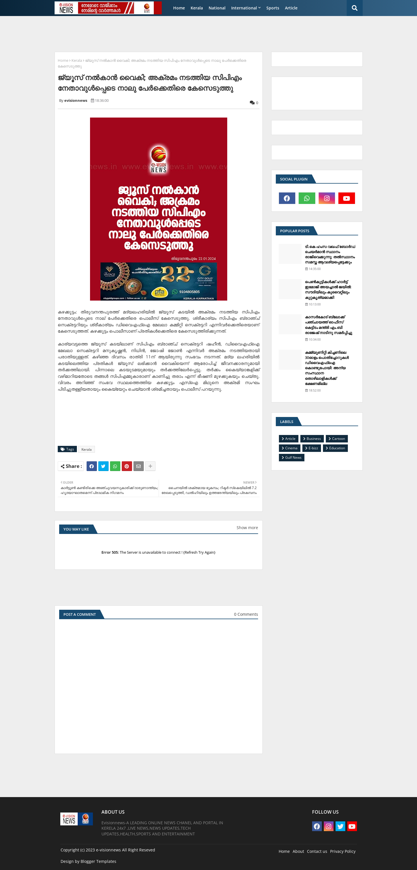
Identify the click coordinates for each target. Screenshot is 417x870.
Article (291, 8)
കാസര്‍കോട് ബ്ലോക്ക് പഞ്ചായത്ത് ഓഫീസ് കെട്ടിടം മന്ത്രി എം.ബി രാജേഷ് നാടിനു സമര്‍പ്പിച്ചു (328, 324)
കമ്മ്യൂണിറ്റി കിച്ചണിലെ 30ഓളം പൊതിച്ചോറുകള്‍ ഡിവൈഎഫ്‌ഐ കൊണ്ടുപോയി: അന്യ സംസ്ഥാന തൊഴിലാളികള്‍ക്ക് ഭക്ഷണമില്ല (327, 368)
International (244, 8)
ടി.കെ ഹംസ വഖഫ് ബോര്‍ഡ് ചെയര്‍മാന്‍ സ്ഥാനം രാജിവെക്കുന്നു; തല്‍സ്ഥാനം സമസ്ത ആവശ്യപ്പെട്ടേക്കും (330, 254)
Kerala (197, 8)
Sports (272, 8)
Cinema (291, 448)
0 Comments (246, 614)
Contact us (317, 851)
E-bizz (313, 448)
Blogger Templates (98, 861)
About (298, 851)
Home (179, 8)
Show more (247, 527)
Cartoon (338, 438)
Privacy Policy (343, 851)
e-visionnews (108, 850)
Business (314, 438)
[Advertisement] (190, 33)
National (217, 8)
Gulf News (293, 457)
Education (337, 448)
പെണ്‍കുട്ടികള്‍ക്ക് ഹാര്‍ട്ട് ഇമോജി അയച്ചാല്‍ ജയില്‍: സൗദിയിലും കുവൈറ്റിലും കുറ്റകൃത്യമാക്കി (328, 289)
